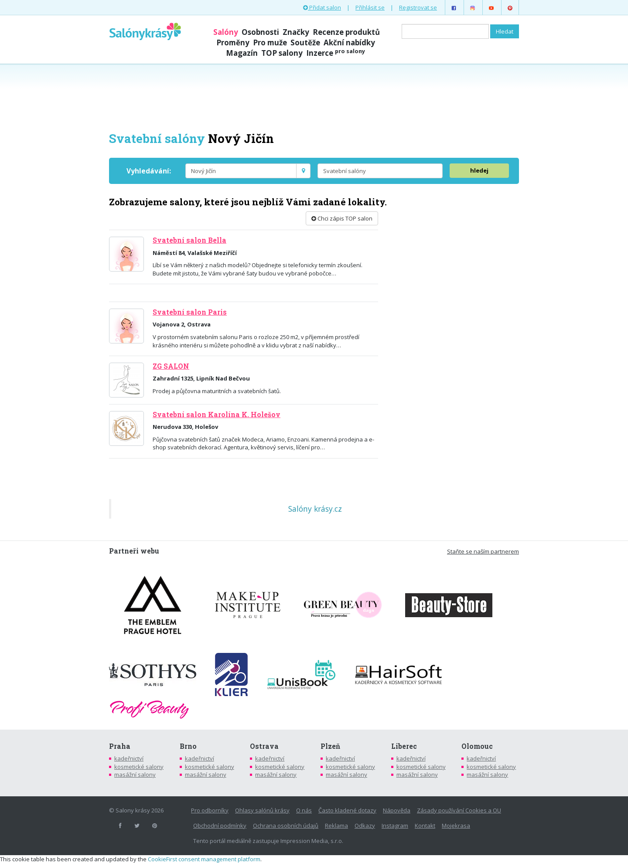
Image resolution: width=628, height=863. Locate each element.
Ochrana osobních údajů (285, 825)
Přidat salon (322, 7)
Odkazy (365, 825)
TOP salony (282, 53)
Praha (119, 746)
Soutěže (305, 42)
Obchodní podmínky (219, 825)
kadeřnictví (128, 758)
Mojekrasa (456, 825)
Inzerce (335, 53)
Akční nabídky (349, 42)
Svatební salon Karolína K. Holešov (216, 414)
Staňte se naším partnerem (483, 551)
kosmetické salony (139, 767)
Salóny (225, 32)
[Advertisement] (314, 96)
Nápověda (396, 810)
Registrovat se (418, 7)
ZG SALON (171, 366)
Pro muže (270, 42)
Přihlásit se (370, 7)
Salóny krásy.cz (315, 508)
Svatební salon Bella (189, 240)
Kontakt (425, 825)
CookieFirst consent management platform (204, 859)
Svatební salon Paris (190, 312)
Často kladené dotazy (347, 810)
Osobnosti (260, 32)
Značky (296, 32)
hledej (479, 170)
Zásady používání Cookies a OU (459, 810)
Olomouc (477, 746)
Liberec (404, 746)
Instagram (395, 825)
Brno (188, 746)
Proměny (232, 42)
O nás (304, 810)
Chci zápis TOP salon (341, 218)
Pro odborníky (210, 810)
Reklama (336, 825)
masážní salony (135, 774)
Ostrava (264, 746)
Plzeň (330, 746)
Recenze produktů (346, 32)
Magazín (242, 53)
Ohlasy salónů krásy (262, 810)
